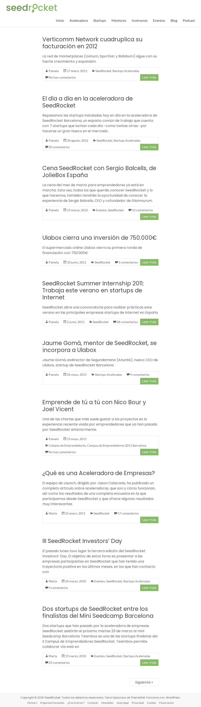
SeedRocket (103, 71)
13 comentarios (142, 210)
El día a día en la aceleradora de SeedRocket (87, 102)
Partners (32, 702)
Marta (53, 513)
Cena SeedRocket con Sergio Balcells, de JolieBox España (99, 171)
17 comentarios (128, 513)
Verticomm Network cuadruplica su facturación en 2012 (92, 42)
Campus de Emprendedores (67, 445)
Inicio (60, 20)
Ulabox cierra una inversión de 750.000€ (99, 238)
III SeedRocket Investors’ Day (82, 541)
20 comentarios (59, 147)
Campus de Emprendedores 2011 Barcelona (116, 445)
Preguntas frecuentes (52, 702)
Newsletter (107, 702)
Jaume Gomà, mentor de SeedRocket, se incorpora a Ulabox (99, 346)
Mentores (118, 20)
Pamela (54, 71)
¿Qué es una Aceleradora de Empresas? (98, 473)
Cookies (151, 702)
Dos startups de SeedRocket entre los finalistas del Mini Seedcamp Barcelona (97, 612)
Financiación (166, 702)
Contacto (93, 702)
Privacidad (138, 702)
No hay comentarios (62, 77)
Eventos (159, 20)
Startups (99, 20)
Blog (174, 20)
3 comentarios (128, 262)
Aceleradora (79, 20)
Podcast (189, 20)
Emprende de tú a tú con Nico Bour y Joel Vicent (94, 405)
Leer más (149, 77)
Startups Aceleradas (125, 71)
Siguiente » (144, 682)
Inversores (140, 20)
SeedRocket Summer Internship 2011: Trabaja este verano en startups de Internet (93, 290)
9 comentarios (140, 374)
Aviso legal (123, 702)
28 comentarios (127, 322)
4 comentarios (58, 588)
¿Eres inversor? (76, 702)
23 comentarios (59, 662)
